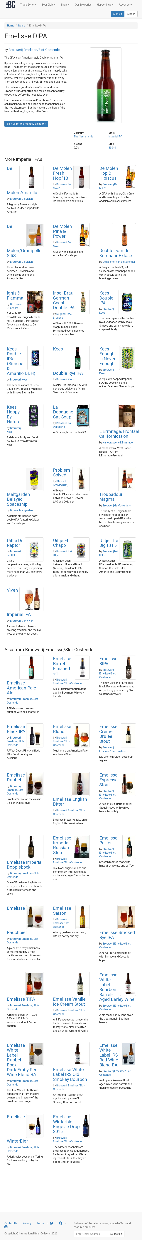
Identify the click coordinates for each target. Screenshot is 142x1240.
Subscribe (116, 1233)
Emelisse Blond (62, 729)
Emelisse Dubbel (16, 777)
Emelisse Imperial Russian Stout (62, 845)
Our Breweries (83, 4)
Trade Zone (28, 4)
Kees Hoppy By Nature (14, 414)
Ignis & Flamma (15, 295)
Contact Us (10, 1223)
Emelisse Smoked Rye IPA (117, 935)
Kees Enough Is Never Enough (107, 356)
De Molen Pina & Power (62, 231)
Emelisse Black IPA (16, 729)
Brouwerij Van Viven (21, 620)
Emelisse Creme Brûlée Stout (108, 734)
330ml (112, 147)
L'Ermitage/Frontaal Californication (119, 434)
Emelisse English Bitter (70, 802)
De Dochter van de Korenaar (119, 261)
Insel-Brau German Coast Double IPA (64, 300)
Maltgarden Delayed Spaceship (18, 499)
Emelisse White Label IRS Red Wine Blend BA (108, 1055)
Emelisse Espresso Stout (108, 779)
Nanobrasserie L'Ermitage (118, 442)
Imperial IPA (115, 136)
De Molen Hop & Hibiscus (108, 173)
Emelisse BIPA (108, 661)
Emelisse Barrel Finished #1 (62, 666)
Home (10, 25)
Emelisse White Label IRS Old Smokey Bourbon (70, 1074)
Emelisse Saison (62, 911)
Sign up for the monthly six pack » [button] (26, 123)
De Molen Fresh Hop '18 (62, 173)
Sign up (117, 13)
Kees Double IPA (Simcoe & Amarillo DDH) (21, 361)
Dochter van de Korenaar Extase (115, 253)
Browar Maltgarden (21, 510)
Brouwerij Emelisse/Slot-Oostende (34, 50)
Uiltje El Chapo (60, 543)
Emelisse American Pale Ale (21, 687)
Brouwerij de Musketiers (117, 505)
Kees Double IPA (106, 297)
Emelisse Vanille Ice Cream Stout (69, 1002)
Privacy (27, 1223)
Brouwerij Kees (19, 379)
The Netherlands (83, 136)
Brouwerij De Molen (21, 198)
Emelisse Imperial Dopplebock (25, 865)
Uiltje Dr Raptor (15, 543)
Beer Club (48, 4)
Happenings (105, 4)
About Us (125, 4)
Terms (40, 1223)
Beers (21, 25)
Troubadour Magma (111, 497)
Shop (65, 4)
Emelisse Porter (108, 840)
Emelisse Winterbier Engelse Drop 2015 (66, 1124)
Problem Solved (61, 473)
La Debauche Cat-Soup (63, 412)
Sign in (131, 13)
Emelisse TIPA (21, 999)
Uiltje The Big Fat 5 (108, 543)
